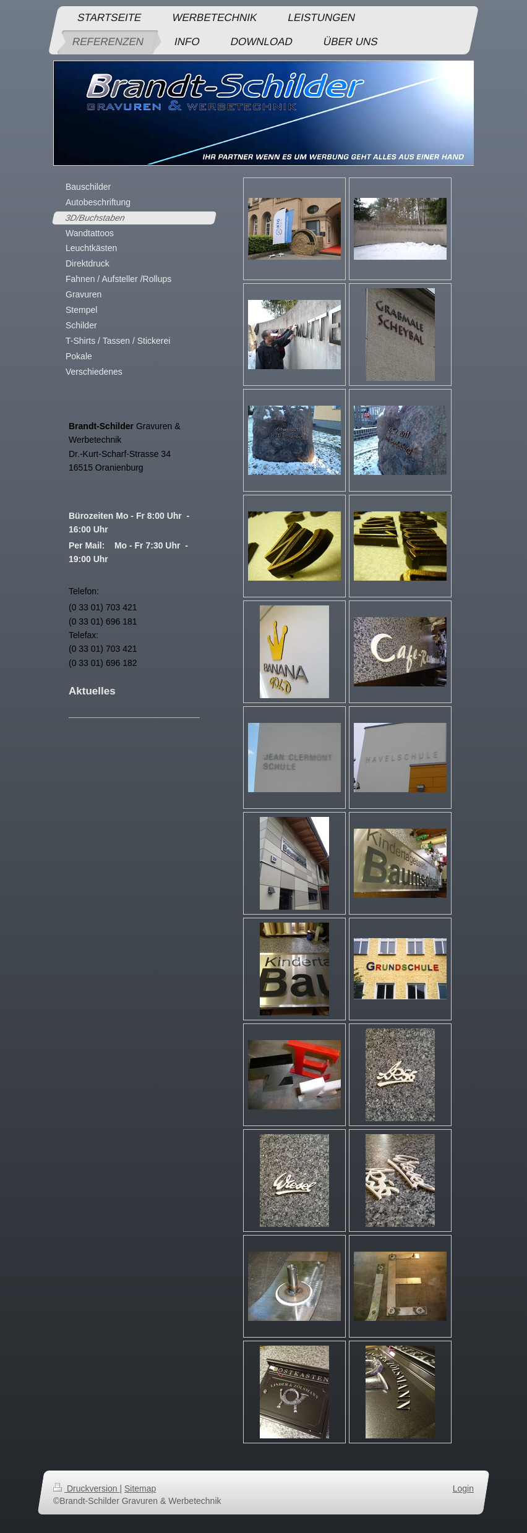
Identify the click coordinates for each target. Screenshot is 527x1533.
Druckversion (86, 1488)
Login (463, 1488)
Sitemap (140, 1488)
